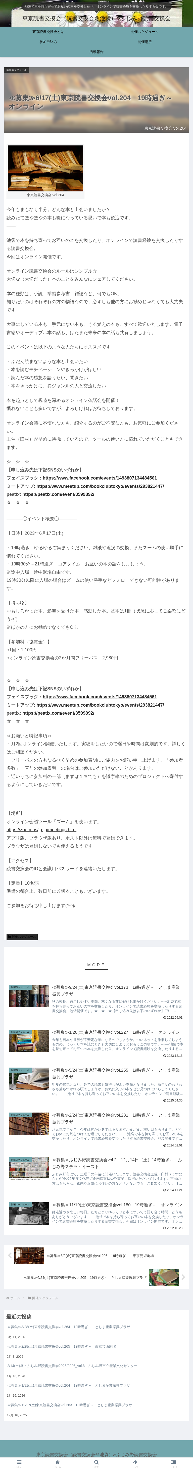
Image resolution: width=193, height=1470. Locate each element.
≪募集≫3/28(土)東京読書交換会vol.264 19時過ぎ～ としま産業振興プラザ (68, 1327)
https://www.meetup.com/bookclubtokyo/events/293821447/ (100, 486)
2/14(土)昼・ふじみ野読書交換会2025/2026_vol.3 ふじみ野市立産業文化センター (72, 1366)
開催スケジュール (22, 936)
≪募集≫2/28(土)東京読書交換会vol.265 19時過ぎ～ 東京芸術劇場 (61, 1347)
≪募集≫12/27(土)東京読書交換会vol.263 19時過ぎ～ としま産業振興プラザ (69, 1405)
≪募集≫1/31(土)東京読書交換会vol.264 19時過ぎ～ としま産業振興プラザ (68, 1386)
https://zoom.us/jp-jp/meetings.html (41, 829)
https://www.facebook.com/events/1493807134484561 (100, 478)
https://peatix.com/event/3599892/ (58, 494)
